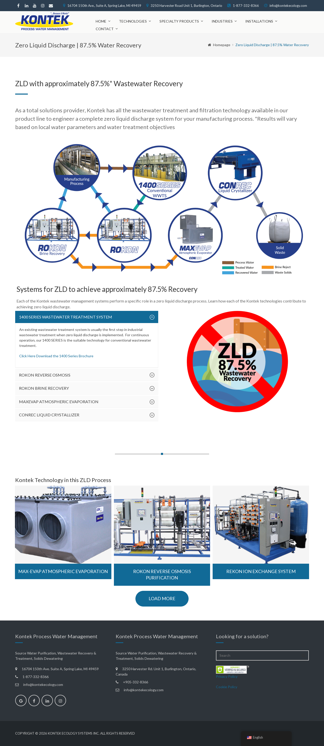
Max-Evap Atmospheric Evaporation (63, 571)
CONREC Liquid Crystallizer (49, 414)
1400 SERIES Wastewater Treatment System (65, 316)
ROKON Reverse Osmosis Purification (162, 575)
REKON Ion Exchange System (261, 571)
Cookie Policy (226, 687)
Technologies (133, 21)
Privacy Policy (226, 676)
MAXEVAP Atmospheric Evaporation (58, 401)
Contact (105, 29)
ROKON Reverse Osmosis (44, 374)
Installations (259, 21)
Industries (222, 21)
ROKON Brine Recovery (44, 388)
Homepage (219, 45)
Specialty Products (179, 21)
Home (101, 21)
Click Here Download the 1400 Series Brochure (56, 356)
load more (162, 598)
